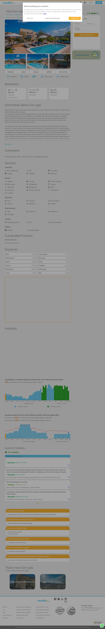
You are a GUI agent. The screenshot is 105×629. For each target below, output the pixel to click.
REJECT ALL (30, 18)
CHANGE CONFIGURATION (52, 18)
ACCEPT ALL (74, 18)
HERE (44, 13)
